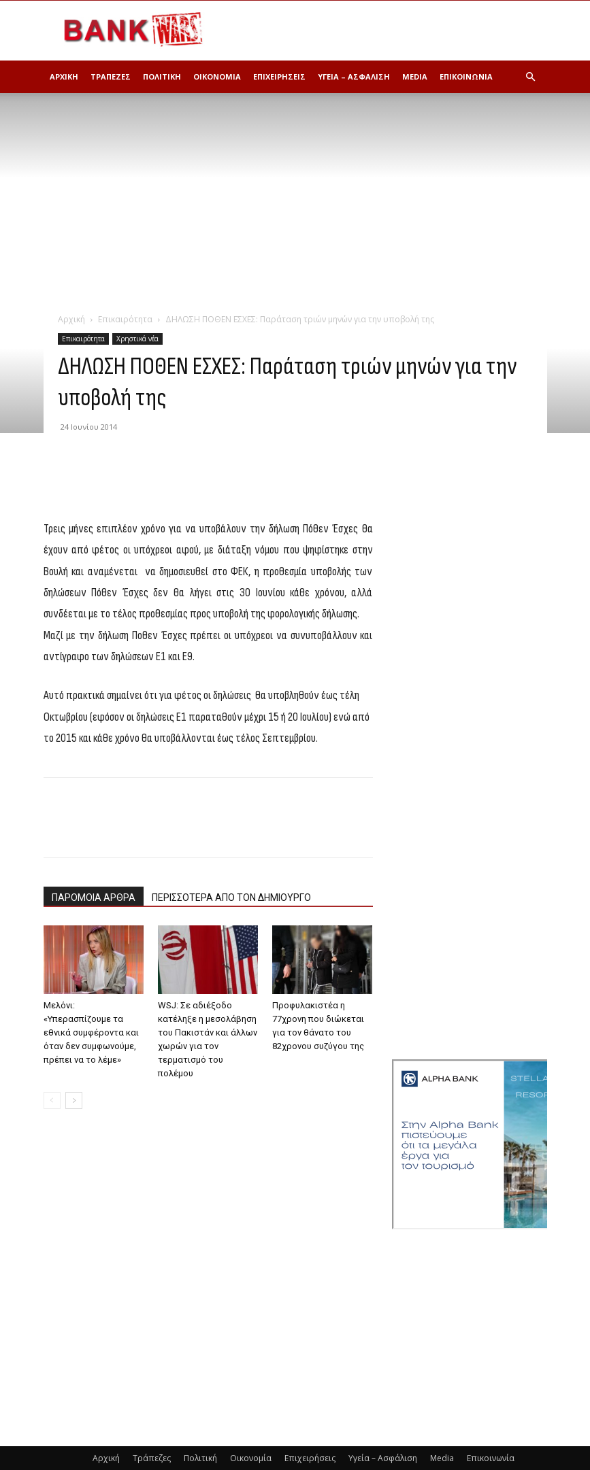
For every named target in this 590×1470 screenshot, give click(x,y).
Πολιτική (162, 76)
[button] (530, 77)
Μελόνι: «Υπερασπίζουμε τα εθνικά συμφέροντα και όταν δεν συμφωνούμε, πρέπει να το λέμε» (91, 1032)
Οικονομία (217, 76)
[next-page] (73, 1100)
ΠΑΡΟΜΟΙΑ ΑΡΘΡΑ (93, 897)
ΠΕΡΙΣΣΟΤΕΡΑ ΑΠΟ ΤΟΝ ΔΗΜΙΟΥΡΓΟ (231, 897)
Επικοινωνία (466, 76)
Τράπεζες (111, 76)
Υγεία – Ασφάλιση (354, 76)
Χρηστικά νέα (137, 338)
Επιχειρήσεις (279, 76)
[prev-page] (52, 1100)
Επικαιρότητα (125, 319)
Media (414, 76)
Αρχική (64, 76)
